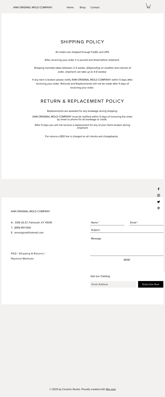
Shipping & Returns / (32, 253)
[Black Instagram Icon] (158, 195)
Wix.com (111, 389)
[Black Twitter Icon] (158, 202)
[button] (148, 5)
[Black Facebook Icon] (158, 189)
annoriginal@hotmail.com (29, 232)
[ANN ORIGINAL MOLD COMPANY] (33, 7)
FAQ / (15, 253)
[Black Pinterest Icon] (158, 208)
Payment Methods (22, 258)
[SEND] (127, 260)
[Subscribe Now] (150, 284)
